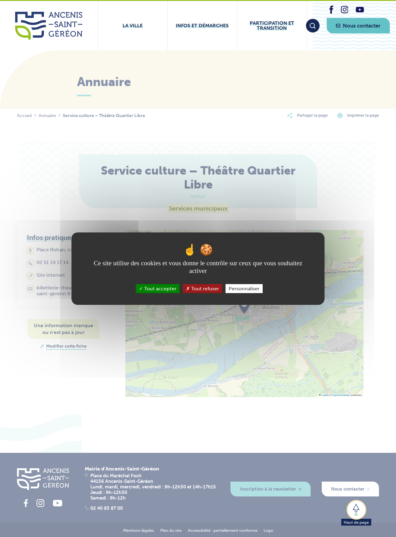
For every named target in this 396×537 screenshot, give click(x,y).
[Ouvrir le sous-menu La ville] (133, 25)
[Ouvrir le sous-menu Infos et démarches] (202, 25)
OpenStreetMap (341, 395)
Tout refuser (202, 288)
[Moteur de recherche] (313, 25)
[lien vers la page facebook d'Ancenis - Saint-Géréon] (331, 12)
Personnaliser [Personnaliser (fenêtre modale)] (244, 288)
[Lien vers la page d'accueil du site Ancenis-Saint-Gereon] (48, 26)
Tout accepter (157, 288)
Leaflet (324, 395)
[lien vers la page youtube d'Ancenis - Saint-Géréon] (360, 11)
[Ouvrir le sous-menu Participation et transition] (272, 25)
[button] (356, 512)
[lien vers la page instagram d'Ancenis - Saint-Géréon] (344, 12)
